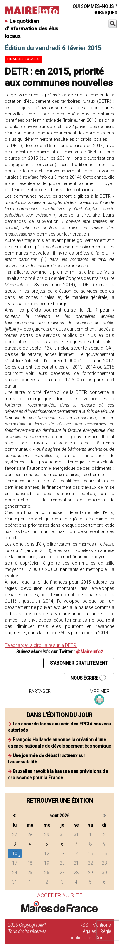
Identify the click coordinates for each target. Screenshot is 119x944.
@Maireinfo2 (89, 651)
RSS (84, 925)
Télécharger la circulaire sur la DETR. (41, 645)
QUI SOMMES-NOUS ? (95, 6)
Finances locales (23, 59)
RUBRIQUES (105, 12)
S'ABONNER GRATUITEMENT (79, 663)
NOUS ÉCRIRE (88, 678)
